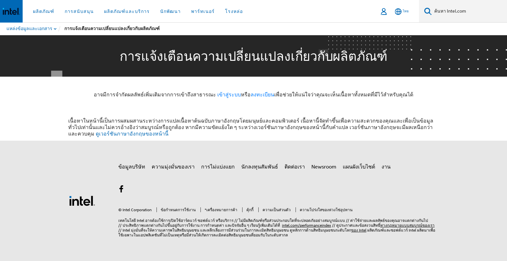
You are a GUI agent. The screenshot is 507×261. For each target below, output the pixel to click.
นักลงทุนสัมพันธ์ (259, 167)
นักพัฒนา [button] (170, 11)
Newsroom (323, 167)
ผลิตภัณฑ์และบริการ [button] (127, 11)
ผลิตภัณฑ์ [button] (43, 11)
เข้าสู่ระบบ (229, 95)
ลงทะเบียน (262, 95)
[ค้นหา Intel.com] (469, 11)
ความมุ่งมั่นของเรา (173, 167)
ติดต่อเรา (295, 167)
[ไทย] (401, 11)
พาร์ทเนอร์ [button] (203, 11)
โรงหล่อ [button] (234, 11)
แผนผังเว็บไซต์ (359, 167)
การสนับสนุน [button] (79, 11)
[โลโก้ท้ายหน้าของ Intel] (82, 200)
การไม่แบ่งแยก (218, 167)
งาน (386, 167)
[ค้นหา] (428, 11)
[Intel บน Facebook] (121, 190)
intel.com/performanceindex (306, 225)
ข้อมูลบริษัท (131, 167)
